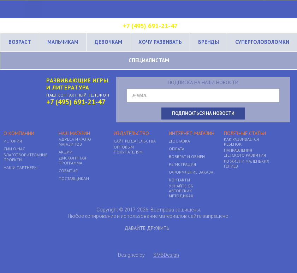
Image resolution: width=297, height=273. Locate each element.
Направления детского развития (245, 153)
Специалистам (149, 60)
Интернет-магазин (191, 133)
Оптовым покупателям (128, 150)
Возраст (19, 42)
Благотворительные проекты (25, 157)
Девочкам (108, 42)
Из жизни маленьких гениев (246, 164)
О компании (19, 133)
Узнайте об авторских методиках (181, 191)
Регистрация (182, 164)
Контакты (179, 180)
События (68, 170)
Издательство (131, 133)
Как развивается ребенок (241, 142)
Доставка (179, 141)
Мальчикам (62, 42)
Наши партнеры (20, 167)
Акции (65, 152)
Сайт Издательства (135, 141)
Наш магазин (74, 133)
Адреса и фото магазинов (75, 142)
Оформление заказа (191, 172)
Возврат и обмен (187, 156)
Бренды (208, 42)
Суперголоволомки (262, 42)
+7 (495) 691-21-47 (150, 26)
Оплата (176, 148)
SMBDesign (166, 255)
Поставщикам (74, 178)
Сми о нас (14, 148)
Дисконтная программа (72, 160)
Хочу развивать (160, 42)
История (13, 141)
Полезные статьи (245, 133)
